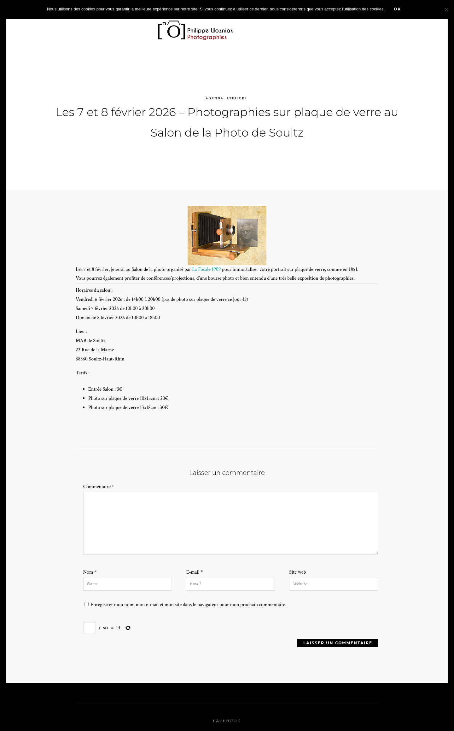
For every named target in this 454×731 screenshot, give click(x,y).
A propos (367, 27)
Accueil (58, 27)
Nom (89, 566)
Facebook (227, 715)
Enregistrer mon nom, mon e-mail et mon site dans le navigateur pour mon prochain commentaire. (188, 598)
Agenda (258, 27)
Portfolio (130, 27)
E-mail (194, 566)
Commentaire (98, 481)
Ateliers (236, 92)
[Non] (446, 9)
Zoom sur (90, 27)
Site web (297, 566)
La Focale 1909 (206, 263)
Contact (399, 27)
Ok (397, 9)
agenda (215, 92)
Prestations (297, 27)
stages (336, 27)
